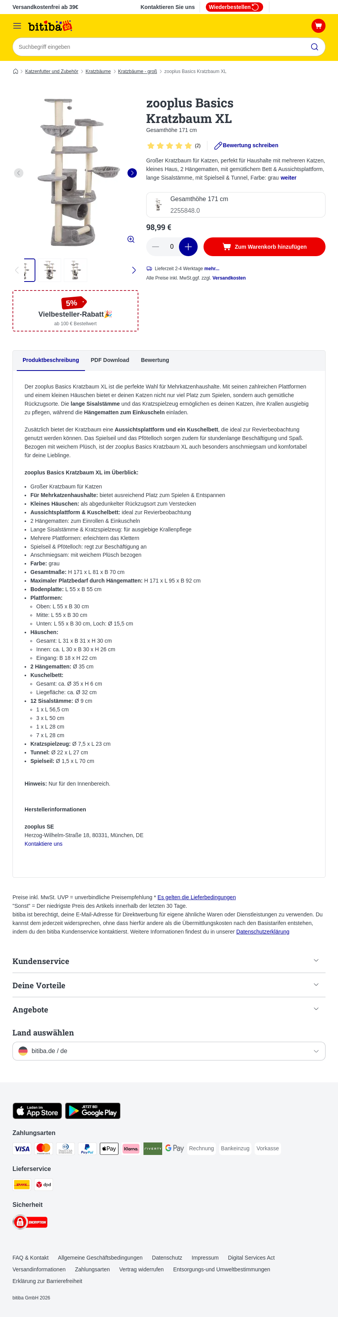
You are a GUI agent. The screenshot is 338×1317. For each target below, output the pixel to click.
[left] (18, 173)
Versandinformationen (38, 1269)
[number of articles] (172, 246)
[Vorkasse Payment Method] (268, 1148)
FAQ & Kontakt (30, 1258)
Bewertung (155, 360)
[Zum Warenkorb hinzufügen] (265, 246)
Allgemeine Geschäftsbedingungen (100, 1258)
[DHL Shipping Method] (21, 1186)
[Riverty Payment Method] (152, 1150)
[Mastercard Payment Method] (43, 1150)
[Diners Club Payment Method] (65, 1150)
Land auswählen (43, 1032)
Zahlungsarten (92, 1269)
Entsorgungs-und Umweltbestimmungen (221, 1269)
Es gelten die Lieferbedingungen (196, 897)
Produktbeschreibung (51, 360)
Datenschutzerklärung (262, 931)
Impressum (205, 1258)
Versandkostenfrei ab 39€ (45, 7)
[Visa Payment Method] (21, 1150)
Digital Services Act (251, 1258)
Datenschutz (167, 1258)
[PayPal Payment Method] (87, 1150)
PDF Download (110, 360)
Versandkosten (229, 278)
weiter (288, 178)
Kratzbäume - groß (137, 71)
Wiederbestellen (234, 7)
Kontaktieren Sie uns (167, 7)
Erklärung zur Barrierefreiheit (47, 1281)
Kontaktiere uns (43, 844)
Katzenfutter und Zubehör (51, 71)
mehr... (211, 268)
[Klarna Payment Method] (131, 1150)
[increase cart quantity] (188, 246)
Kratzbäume (98, 71)
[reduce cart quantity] (155, 246)
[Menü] (17, 26)
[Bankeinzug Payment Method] (235, 1148)
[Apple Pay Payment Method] (109, 1150)
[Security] (30, 1223)
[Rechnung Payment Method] (201, 1148)
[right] (132, 173)
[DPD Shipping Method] (43, 1186)
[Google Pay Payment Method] (174, 1150)
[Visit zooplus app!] (37, 1117)
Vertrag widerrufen (141, 1269)
